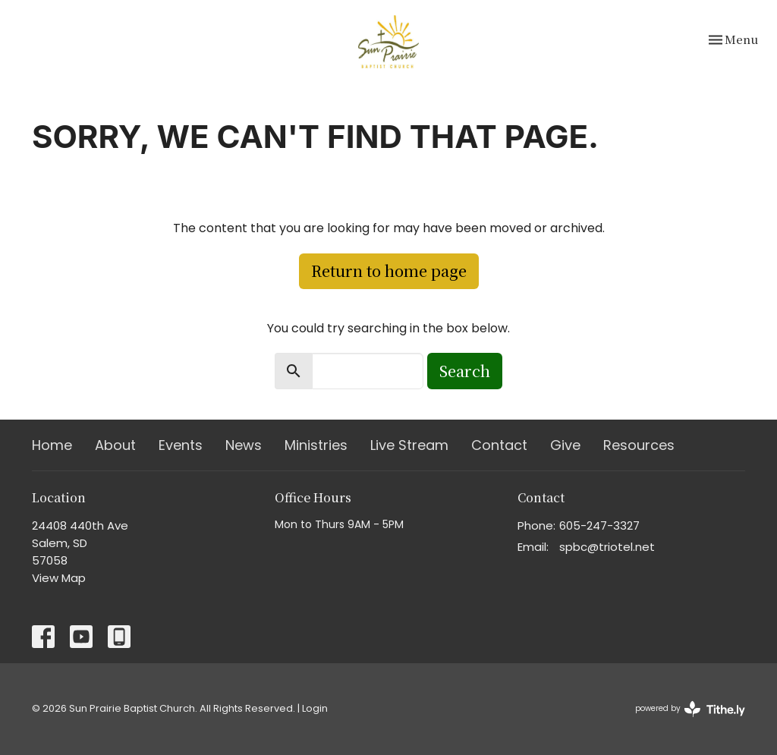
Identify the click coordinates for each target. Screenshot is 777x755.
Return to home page (389, 271)
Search (464, 371)
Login (315, 708)
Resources (639, 445)
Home (52, 445)
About (115, 445)
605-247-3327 (599, 525)
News (243, 445)
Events (181, 445)
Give (565, 445)
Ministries (316, 445)
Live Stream (409, 445)
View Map (59, 578)
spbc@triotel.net (607, 547)
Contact (499, 445)
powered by (690, 709)
